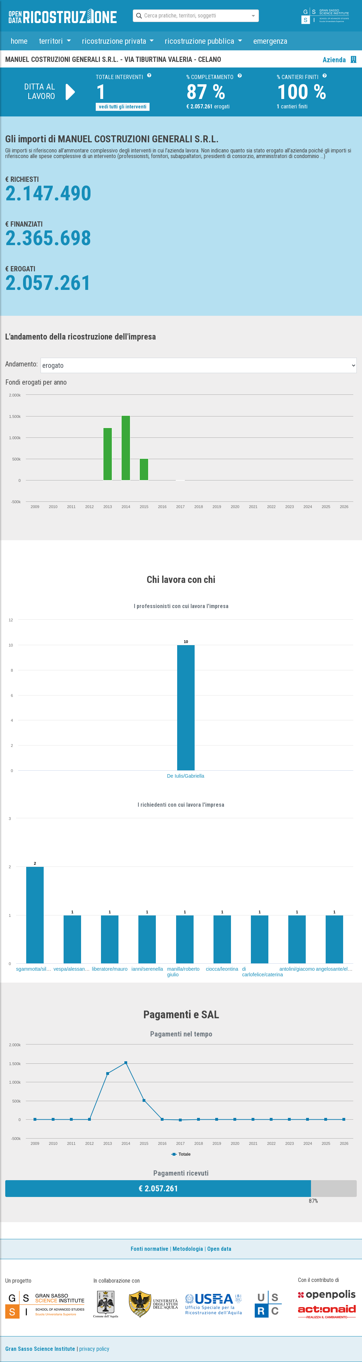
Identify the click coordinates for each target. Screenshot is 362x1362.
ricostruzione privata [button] (115, 40)
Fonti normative (149, 1249)
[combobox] (189, 16)
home (19, 40)
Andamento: (21, 364)
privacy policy (94, 1349)
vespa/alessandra (72, 969)
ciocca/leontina (222, 969)
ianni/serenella (147, 969)
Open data (219, 1249)
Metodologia (188, 1249)
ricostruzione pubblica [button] (200, 40)
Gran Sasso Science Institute (40, 1349)
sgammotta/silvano (36, 969)
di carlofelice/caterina (262, 971)
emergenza (270, 40)
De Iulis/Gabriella (185, 776)
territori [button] (52, 40)
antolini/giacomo (297, 969)
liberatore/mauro (110, 969)
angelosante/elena (336, 969)
